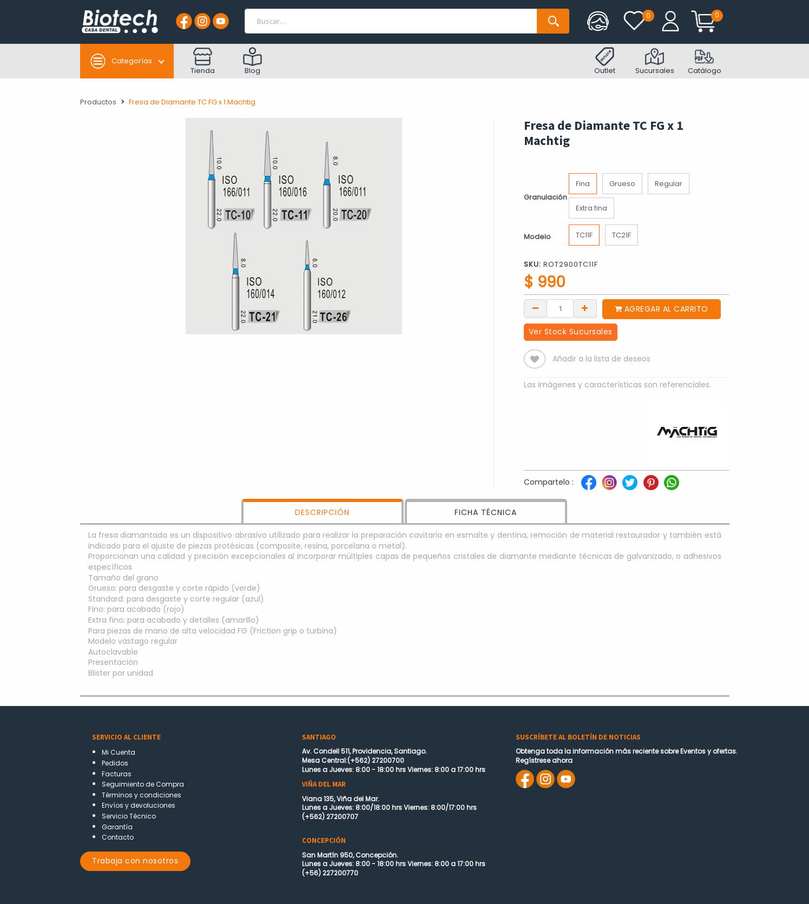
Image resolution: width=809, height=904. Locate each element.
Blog (252, 61)
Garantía (117, 827)
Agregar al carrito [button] (661, 308)
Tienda (202, 61)
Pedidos (115, 763)
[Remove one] (535, 308)
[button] (534, 358)
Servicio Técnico (129, 816)
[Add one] (585, 308)
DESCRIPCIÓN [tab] (322, 512)
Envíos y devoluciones (138, 805)
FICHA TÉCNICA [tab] (486, 512)
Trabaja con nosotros (135, 860)
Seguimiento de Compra (143, 784)
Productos (98, 102)
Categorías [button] (121, 61)
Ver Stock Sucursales (571, 331)
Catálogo (704, 61)
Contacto (118, 837)
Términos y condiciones (141, 795)
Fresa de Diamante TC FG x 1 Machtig (192, 102)
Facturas (116, 773)
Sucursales (654, 61)
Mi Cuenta (118, 752)
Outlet (604, 61)
